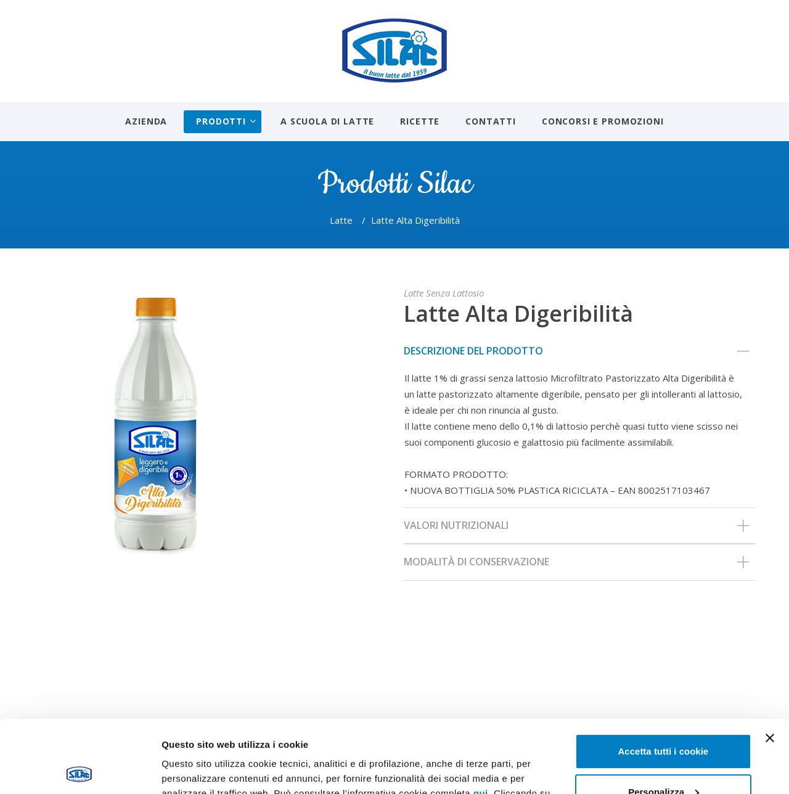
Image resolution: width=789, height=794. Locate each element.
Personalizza (663, 719)
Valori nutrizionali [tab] (576, 526)
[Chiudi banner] (770, 665)
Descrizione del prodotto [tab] (576, 351)
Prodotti (221, 121)
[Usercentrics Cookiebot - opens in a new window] (80, 770)
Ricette (419, 121)
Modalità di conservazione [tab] (576, 562)
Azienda (146, 121)
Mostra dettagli (194, 769)
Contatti (490, 121)
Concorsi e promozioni (603, 121)
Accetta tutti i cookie (663, 679)
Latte (341, 220)
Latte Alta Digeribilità (518, 313)
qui (480, 721)
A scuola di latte (327, 121)
